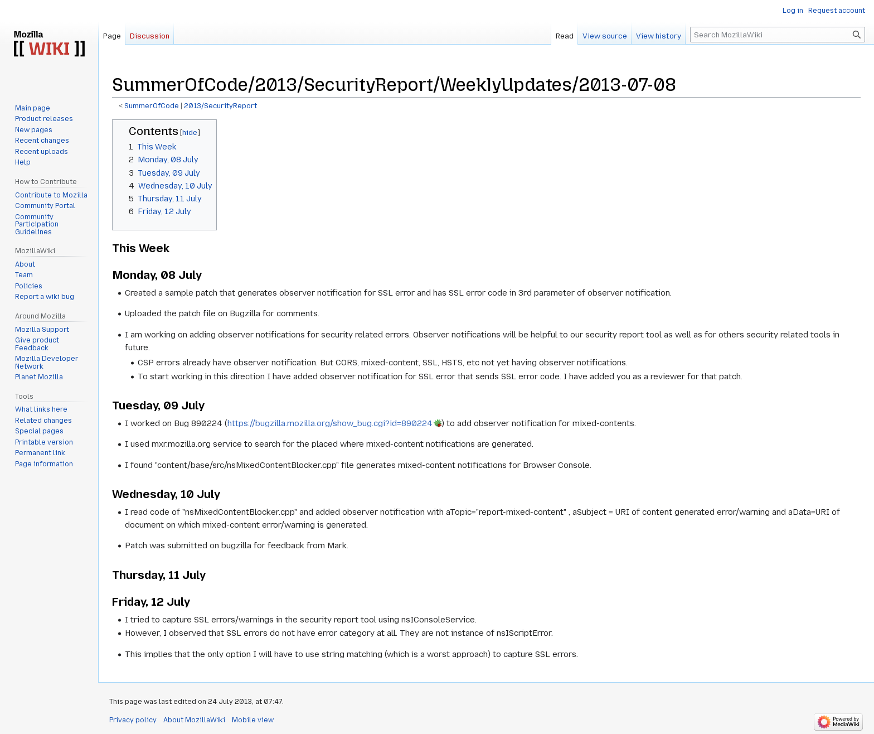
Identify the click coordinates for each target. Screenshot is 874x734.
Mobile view (253, 720)
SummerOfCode (151, 106)
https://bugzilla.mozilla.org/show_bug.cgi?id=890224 (330, 423)
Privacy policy (133, 720)
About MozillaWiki (194, 720)
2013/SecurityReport (220, 106)
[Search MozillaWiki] (777, 34)
